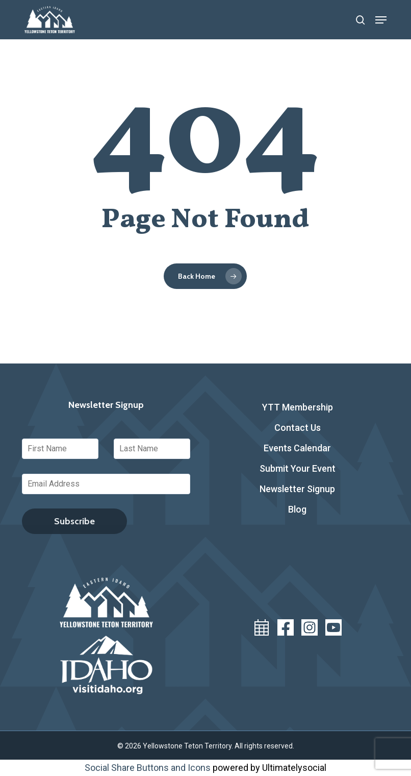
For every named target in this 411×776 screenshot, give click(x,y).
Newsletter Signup (297, 488)
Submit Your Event (298, 468)
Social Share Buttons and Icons (148, 767)
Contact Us (297, 427)
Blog (297, 509)
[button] (381, 20)
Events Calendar (297, 448)
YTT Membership (297, 407)
